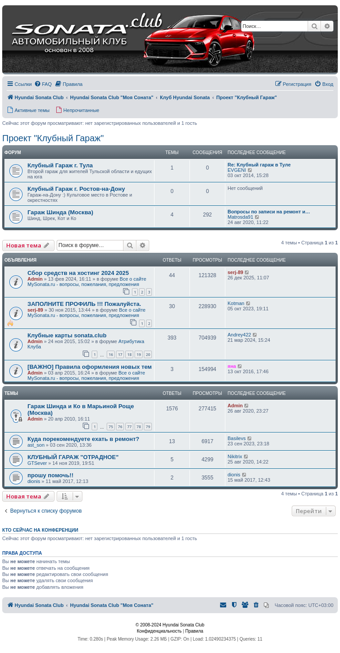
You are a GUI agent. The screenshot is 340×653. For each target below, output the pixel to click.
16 (110, 354)
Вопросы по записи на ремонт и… (269, 211)
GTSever (37, 463)
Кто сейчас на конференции (40, 530)
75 (110, 426)
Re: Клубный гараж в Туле (259, 164)
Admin (34, 279)
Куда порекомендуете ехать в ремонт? (83, 439)
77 (129, 426)
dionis (33, 481)
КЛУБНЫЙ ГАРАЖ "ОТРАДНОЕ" (73, 457)
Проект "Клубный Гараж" (53, 138)
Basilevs (237, 438)
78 (138, 426)
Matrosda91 (240, 217)
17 (120, 354)
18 (129, 354)
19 (138, 354)
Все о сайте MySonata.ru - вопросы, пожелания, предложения (86, 281)
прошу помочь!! (50, 475)
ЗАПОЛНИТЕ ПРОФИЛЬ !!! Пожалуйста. (84, 304)
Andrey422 (239, 334)
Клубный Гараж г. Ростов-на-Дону (76, 188)
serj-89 (235, 272)
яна (232, 366)
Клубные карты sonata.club (66, 335)
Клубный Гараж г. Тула (60, 165)
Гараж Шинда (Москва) (60, 212)
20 (148, 354)
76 (120, 426)
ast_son (36, 445)
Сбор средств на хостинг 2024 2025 (78, 273)
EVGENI (237, 170)
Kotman (236, 303)
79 (148, 426)
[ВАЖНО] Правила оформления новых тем (89, 366)
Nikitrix (235, 456)
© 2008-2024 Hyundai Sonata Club (169, 624)
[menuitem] (43, 84)
